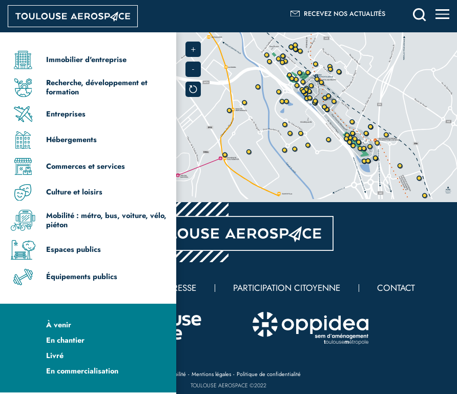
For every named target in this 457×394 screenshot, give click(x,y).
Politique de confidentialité (269, 374)
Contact (396, 288)
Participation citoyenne (286, 288)
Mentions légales (211, 374)
